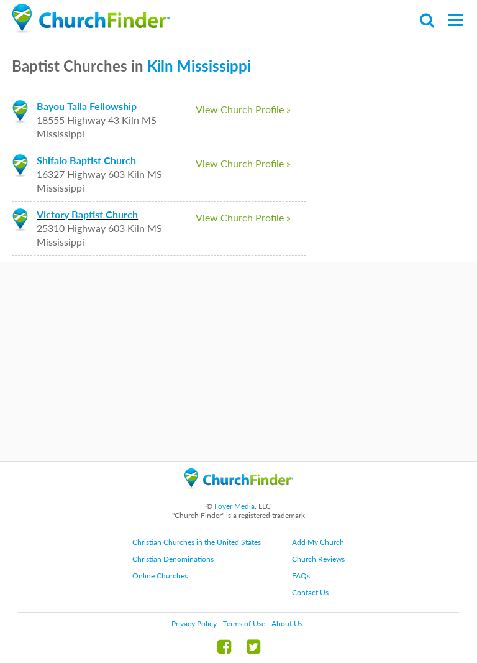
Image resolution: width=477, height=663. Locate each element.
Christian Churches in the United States (196, 542)
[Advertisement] (238, 362)
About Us (286, 623)
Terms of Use (244, 623)
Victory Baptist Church (87, 214)
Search (427, 20)
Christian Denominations (173, 558)
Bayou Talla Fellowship (87, 106)
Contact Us (310, 592)
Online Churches (160, 575)
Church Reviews (318, 558)
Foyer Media (234, 506)
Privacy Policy (194, 623)
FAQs (301, 575)
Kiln (160, 66)
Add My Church (318, 542)
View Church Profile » (243, 109)
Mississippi (214, 66)
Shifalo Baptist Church (86, 160)
